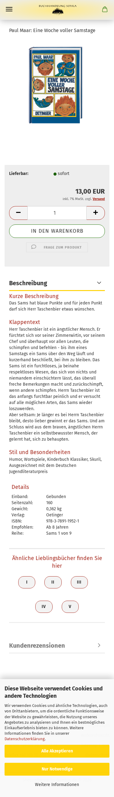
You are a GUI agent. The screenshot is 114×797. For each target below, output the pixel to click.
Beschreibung (28, 283)
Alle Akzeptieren (57, 751)
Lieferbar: (18, 173)
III (79, 582)
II (52, 582)
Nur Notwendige (57, 769)
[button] (18, 213)
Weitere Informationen (57, 784)
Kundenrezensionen (37, 645)
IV (44, 606)
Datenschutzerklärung (25, 739)
